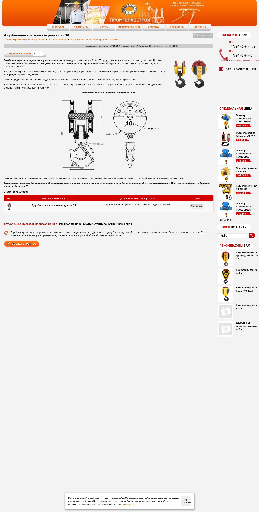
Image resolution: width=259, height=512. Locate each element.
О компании (81, 27)
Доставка (154, 27)
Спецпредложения (129, 27)
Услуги (104, 27)
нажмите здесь (129, 504)
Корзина (177, 27)
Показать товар (203, 35)
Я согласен (186, 501)
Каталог (58, 27)
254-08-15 (243, 46)
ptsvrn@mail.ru (240, 69)
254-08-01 (243, 55)
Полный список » (227, 220)
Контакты (200, 27)
